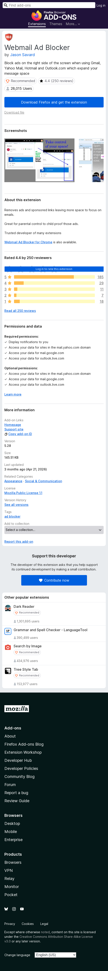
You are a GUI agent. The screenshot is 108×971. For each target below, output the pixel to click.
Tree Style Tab (26, 669)
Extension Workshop (23, 752)
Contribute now (54, 580)
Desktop (12, 823)
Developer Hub (18, 760)
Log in (101, 5)
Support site (13, 429)
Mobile (10, 831)
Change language (17, 955)
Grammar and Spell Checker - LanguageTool (50, 630)
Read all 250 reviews (20, 311)
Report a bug (16, 792)
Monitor (11, 886)
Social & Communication (43, 481)
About (10, 736)
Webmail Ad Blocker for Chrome (28, 242)
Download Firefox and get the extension (54, 102)
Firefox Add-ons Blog (24, 744)
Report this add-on (18, 541)
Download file (14, 112)
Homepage (12, 425)
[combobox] (49, 5)
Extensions (37, 24)
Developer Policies (21, 768)
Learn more (12, 394)
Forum (10, 784)
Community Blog (19, 776)
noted (45, 932)
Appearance (13, 481)
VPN (8, 870)
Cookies (28, 924)
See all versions (16, 504)
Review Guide (16, 800)
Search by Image (28, 646)
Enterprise (13, 839)
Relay (9, 878)
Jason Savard (22, 54)
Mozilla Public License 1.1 (23, 493)
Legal (44, 924)
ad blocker (12, 516)
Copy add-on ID (18, 434)
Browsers (12, 862)
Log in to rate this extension (54, 269)
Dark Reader (24, 607)
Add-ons (12, 728)
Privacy (9, 924)
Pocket (11, 894)
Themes (55, 24)
